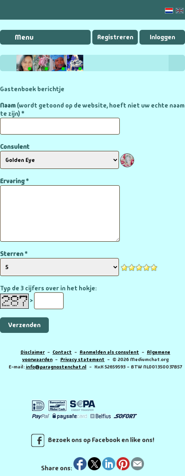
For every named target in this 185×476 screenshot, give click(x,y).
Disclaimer (33, 352)
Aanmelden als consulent (109, 352)
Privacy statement (82, 359)
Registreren (115, 37)
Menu (24, 37)
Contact (62, 352)
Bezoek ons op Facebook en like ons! (92, 440)
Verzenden (24, 325)
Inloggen (162, 37)
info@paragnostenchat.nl (56, 367)
